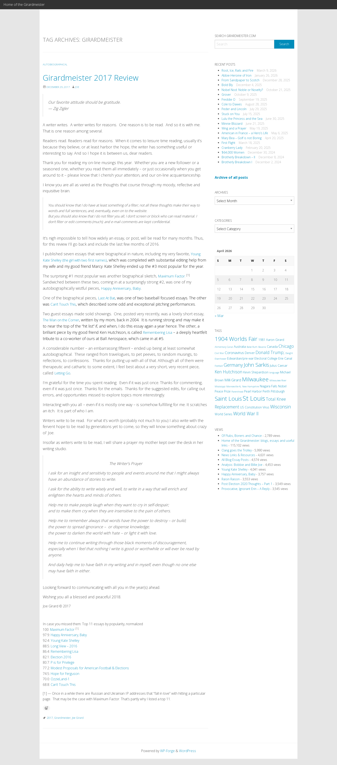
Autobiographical (55, 64)
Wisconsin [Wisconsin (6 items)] (280, 406)
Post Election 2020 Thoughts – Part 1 (247, 484)
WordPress (187, 756)
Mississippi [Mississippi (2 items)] (220, 386)
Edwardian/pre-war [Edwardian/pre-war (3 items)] (240, 358)
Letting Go (63, 379)
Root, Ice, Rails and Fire (237, 70)
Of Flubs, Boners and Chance (242, 436)
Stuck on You (231, 114)
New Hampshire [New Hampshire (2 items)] (250, 386)
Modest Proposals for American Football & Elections (91, 674)
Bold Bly (227, 85)
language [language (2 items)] (274, 372)
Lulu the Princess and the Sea (242, 119)
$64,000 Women (233, 152)
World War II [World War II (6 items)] (246, 413)
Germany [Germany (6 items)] (233, 365)
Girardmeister (62, 724)
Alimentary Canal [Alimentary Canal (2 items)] (224, 346)
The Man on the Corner (63, 326)
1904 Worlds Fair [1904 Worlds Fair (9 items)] (236, 339)
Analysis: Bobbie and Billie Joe (242, 465)
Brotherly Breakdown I (237, 162)
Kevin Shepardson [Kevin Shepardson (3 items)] (255, 372)
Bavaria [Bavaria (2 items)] (262, 346)
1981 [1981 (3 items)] (261, 340)
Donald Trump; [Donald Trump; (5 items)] (270, 352)
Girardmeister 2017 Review (95, 77)
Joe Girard (78, 724)
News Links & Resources (238, 455)
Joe (78, 87)
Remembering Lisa (159, 338)
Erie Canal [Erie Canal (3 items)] (285, 358)
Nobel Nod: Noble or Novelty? (242, 90)
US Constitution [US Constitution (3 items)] (251, 407)
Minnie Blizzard (232, 124)
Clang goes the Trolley (237, 450)
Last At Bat (107, 304)
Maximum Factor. (173, 282)
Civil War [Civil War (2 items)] (219, 353)
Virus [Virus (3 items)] (266, 407)
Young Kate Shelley (65, 646)
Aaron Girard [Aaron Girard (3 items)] (275, 340)
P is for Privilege (63, 668)
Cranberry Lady (232, 148)
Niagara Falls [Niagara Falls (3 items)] (268, 386)
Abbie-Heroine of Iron (236, 75)
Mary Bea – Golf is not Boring (242, 138)
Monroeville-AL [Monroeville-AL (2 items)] (233, 386)
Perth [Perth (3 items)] (266, 391)
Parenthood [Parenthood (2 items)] (237, 391)
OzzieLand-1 (60, 685)
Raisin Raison (231, 479)
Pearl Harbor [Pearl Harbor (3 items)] (253, 391)
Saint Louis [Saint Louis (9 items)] (228, 398)
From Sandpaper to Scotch (240, 80)
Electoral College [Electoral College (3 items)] (265, 358)
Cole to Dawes (232, 104)
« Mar (219, 315)
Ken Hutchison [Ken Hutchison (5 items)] (228, 372)
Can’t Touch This (65, 310)
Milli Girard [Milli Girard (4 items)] (232, 379)
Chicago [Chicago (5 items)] (286, 346)
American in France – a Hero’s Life (245, 133)
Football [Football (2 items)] (219, 365)
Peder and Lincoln (234, 109)
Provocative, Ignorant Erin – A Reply (246, 489)
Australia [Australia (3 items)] (240, 347)
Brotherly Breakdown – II (238, 157)
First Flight (228, 143)
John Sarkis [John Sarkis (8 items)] (256, 364)
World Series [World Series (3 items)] (223, 414)
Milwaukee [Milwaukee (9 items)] (255, 379)
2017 (50, 724)
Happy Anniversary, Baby (122, 294)
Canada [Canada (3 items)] (272, 347)
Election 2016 (61, 663)
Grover (226, 94)
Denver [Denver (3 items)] (250, 353)
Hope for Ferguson (65, 679)
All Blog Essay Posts (235, 460)
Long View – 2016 (64, 652)
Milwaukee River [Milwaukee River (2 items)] (278, 380)
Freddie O (228, 99)
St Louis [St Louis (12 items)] (254, 398)
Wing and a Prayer (234, 128)
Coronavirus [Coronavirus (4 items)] (234, 352)
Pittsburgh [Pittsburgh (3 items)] (278, 391)
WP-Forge (167, 756)
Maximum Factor (63, 635)
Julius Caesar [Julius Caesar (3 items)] (278, 365)
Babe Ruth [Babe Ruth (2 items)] (252, 346)
